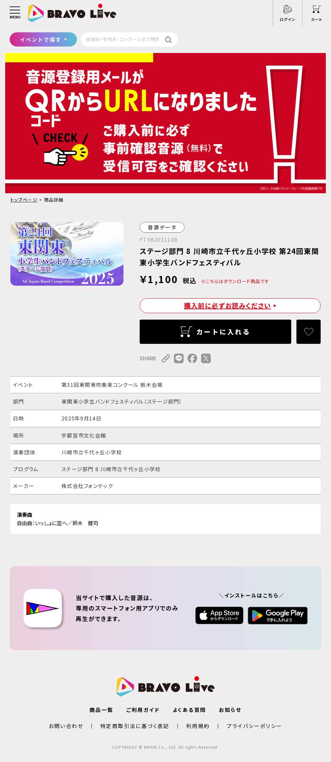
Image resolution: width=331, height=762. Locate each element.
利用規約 (198, 726)
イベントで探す (41, 39)
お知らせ (230, 710)
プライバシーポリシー (254, 726)
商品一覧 (101, 710)
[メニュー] (15, 12)
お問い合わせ (66, 726)
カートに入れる (223, 331)
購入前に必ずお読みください (227, 305)
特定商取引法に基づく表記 (134, 726)
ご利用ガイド (143, 710)
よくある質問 (189, 710)
